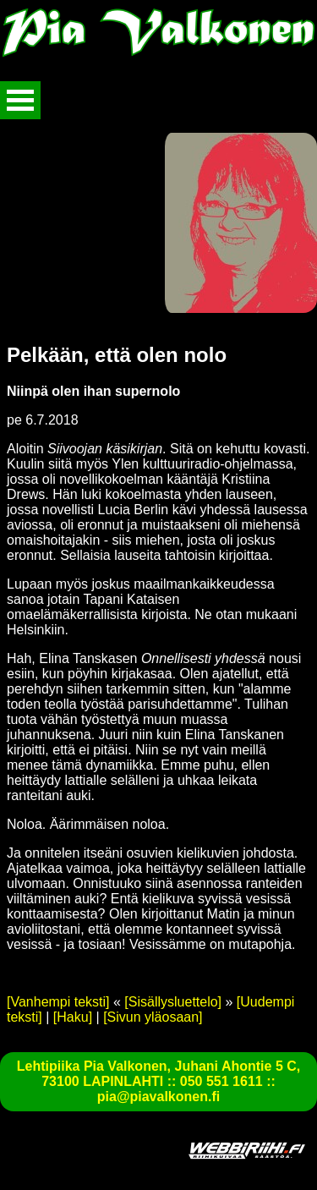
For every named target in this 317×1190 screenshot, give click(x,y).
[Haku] (72, 1017)
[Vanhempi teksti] (58, 1002)
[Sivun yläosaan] (152, 1017)
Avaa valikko (20, 100)
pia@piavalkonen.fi (158, 1096)
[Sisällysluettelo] (172, 1002)
